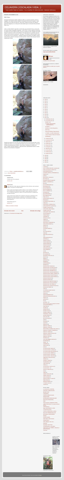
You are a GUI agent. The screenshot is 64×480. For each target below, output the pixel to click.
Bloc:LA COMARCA (47, 190)
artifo (44, 175)
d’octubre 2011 (48, 138)
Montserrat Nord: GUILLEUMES (49, 269)
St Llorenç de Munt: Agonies (48, 348)
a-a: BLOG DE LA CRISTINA (48, 389)
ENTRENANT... (48, 136)
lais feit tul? (45, 252)
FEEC (44, 401)
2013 (46, 114)
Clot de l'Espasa (46, 213)
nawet (44, 288)
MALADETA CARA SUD (47, 255)
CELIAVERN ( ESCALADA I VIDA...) (23, 7)
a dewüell (45, 166)
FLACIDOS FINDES (47, 228)
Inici (22, 210)
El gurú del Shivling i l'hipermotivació (52, 131)
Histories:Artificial (46, 243)
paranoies (45, 299)
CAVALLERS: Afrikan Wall (48, 208)
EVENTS (45, 225)
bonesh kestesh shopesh (48, 198)
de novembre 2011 (49, 120)
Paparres (45, 297)
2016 (46, 109)
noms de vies (45, 291)
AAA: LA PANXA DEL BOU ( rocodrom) (50, 168)
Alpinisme (45, 174)
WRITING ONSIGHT (47, 381)
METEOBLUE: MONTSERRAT (49, 414)
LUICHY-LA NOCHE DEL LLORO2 (49, 411)
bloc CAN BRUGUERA (47, 184)
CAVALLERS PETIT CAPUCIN (49, 205)
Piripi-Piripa (45, 306)
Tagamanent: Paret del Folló (48, 357)
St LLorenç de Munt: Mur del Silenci (50, 351)
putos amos (45, 316)
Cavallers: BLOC (46, 210)
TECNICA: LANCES (47, 360)
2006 (46, 162)
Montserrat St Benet (47, 279)
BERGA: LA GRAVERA (47, 181)
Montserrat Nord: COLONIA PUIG (49, 267)
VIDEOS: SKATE (46, 375)
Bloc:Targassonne (46, 195)
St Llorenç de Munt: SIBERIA (48, 352)
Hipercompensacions (47, 237)
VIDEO (44, 372)
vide (44, 370)
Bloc (44, 183)
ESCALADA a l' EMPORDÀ (48, 222)
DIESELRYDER (46, 396)
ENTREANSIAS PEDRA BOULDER (50, 398)
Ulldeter (44, 364)
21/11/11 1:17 (9, 203)
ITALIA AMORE (46, 249)
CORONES (45, 216)
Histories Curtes (46, 240)
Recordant (45, 321)
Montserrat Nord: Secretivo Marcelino (50, 272)
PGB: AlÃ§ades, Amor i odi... (48, 421)
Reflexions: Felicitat (47, 331)
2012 (46, 115)
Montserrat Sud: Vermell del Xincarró (50, 285)
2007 (46, 160)
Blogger (40, 475)
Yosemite (45, 384)
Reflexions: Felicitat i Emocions (49, 333)
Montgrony (45, 264)
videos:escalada (46, 376)
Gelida (44, 232)
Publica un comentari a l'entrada (12, 205)
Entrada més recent (9, 210)
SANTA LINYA (46, 345)
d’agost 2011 (48, 141)
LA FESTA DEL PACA (47, 409)
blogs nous (45, 196)
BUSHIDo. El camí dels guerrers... (51, 128)
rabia (44, 319)
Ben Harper (45, 178)
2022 (46, 101)
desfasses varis (46, 217)
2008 (46, 158)
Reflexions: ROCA (46, 336)
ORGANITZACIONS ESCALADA (49, 296)
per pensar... (45, 302)
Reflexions (45, 324)
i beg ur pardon (46, 246)
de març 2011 (48, 150)
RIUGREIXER (45, 340)
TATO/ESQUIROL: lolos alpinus (49, 426)
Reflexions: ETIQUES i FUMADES (49, 330)
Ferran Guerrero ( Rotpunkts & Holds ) (50, 402)
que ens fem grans (46, 318)
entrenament (45, 220)
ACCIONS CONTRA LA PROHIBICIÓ (50, 172)
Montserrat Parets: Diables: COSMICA (50, 273)
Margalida (45, 261)
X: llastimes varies (46, 382)
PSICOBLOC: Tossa (47, 313)
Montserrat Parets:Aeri (47, 278)
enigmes (44, 219)
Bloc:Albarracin (46, 186)
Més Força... (47, 129)
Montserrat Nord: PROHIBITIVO (49, 270)
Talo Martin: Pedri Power (47, 424)
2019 (46, 104)
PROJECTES (45, 309)
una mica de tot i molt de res (48, 366)
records (44, 322)
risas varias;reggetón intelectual (49, 339)
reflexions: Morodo (46, 334)
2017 (46, 107)
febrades (45, 226)
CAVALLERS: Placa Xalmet (48, 211)
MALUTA (45, 257)
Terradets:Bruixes (46, 361)
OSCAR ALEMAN (46, 417)
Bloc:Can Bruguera (46, 189)
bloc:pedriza (45, 192)
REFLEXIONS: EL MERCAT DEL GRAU (50, 328)
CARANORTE (46, 393)
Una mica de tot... (46, 367)
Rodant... (45, 342)
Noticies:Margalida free (47, 294)
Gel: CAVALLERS (46, 231)
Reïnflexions (45, 337)
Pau (44, 300)
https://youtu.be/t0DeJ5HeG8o (49, 51)
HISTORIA (45, 238)
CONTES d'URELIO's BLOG (48, 395)
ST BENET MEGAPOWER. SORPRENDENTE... (50, 124)
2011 (46, 117)
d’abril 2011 (48, 148)
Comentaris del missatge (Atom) (16, 213)
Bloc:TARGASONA (11, 173)
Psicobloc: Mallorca (46, 312)
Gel (44, 229)
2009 (46, 157)
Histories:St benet (46, 244)
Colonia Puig (45, 214)
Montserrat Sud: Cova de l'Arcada (49, 282)
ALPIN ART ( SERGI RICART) (49, 390)
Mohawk (44, 415)
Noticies (44, 293)
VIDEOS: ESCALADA (47, 373)
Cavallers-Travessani (47, 207)
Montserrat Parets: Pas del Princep (49, 275)
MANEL (44, 258)
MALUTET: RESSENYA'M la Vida (49, 412)
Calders (44, 202)
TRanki (8, 184)
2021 (46, 102)
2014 (46, 112)
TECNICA (45, 358)
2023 (46, 99)
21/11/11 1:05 (9, 180)
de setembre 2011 (49, 140)
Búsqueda (45, 199)
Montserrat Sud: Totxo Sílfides (48, 284)
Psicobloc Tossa (46, 310)
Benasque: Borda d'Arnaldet (48, 180)
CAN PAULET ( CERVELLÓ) (48, 204)
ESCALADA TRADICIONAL (48, 399)
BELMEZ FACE (46, 392)
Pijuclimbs (45, 423)
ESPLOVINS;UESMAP (47, 223)
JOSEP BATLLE (46, 406)
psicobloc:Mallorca (46, 315)
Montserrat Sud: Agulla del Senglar (49, 281)
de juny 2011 (48, 145)
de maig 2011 (48, 146)
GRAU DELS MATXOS (47, 234)
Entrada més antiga (35, 210)
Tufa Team (45, 430)
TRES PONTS (46, 363)
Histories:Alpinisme (46, 241)
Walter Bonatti (45, 379)
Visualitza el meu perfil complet (49, 60)
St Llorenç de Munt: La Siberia (49, 349)
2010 (46, 155)
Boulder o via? (48, 122)
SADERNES (45, 343)
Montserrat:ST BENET (47, 287)
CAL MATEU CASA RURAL (48, 201)
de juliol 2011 (48, 143)
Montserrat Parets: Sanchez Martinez (50, 276)
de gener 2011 (48, 153)
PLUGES (45, 307)
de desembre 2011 (49, 119)
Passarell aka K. (46, 420)
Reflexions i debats (46, 325)
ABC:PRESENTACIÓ (47, 171)
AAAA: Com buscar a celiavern (49, 169)
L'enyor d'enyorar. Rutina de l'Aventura (52, 134)
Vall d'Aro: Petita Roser (47, 369)
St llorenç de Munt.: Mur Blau (48, 354)
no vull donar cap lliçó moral (48, 290)
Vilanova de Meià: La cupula (48, 378)
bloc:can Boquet (46, 187)
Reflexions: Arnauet (47, 327)
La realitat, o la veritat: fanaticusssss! (52, 133)
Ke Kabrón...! (47, 126)
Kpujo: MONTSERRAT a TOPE (49, 408)
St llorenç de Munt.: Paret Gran (49, 355)
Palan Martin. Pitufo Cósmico (48, 418)
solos (44, 346)
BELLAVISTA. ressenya (47, 177)
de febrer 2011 (48, 151)
